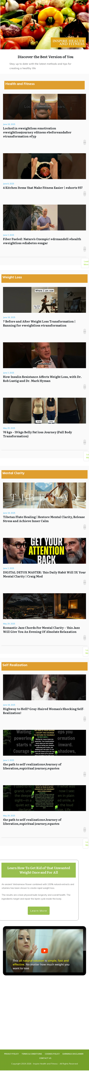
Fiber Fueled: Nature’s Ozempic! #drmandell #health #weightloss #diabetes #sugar (44, 228)
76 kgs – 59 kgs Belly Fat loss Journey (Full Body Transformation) (44, 421)
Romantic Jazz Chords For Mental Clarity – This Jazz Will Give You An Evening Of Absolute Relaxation (44, 617)
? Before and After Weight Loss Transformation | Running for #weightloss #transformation (44, 311)
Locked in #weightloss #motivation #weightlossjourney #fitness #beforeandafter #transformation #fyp (44, 119)
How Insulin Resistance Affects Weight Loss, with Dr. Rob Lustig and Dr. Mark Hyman (44, 366)
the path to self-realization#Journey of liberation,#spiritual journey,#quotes (44, 753)
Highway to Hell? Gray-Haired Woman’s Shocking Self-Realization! (44, 698)
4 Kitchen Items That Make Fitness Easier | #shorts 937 (44, 175)
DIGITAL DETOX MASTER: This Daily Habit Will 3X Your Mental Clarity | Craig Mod (44, 561)
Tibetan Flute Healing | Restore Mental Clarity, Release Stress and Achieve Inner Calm (44, 506)
